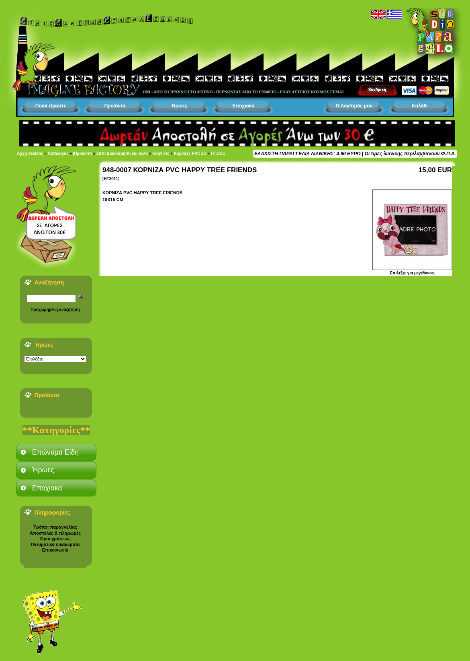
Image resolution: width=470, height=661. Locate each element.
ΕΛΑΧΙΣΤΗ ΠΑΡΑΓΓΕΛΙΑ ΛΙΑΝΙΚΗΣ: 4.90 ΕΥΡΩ (307, 153)
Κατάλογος (58, 153)
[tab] (56, 452)
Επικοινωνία (55, 550)
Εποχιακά (243, 106)
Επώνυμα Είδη (55, 452)
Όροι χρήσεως (55, 538)
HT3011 (218, 153)
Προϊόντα (114, 106)
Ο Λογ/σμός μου (354, 106)
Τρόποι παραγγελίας (55, 527)
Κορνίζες (160, 153)
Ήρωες (179, 106)
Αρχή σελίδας (30, 153)
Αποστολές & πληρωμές (55, 533)
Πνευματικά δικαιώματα (55, 544)
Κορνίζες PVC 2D (190, 153)
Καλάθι (420, 106)
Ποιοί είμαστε (50, 106)
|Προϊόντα (82, 153)
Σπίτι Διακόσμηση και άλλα (122, 153)
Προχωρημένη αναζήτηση (55, 309)
